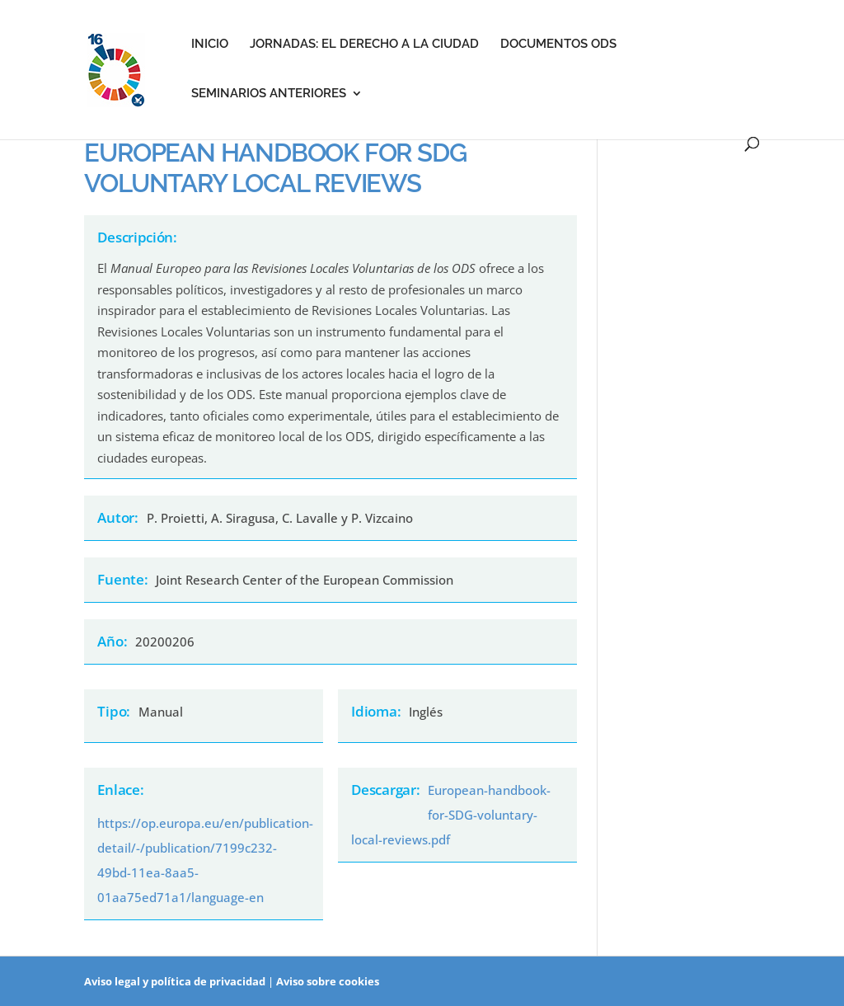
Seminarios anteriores (268, 94)
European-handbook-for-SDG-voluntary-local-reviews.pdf (451, 815)
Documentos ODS (558, 44)
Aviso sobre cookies (327, 981)
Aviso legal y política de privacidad (174, 981)
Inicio (209, 44)
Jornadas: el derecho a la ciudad (364, 44)
